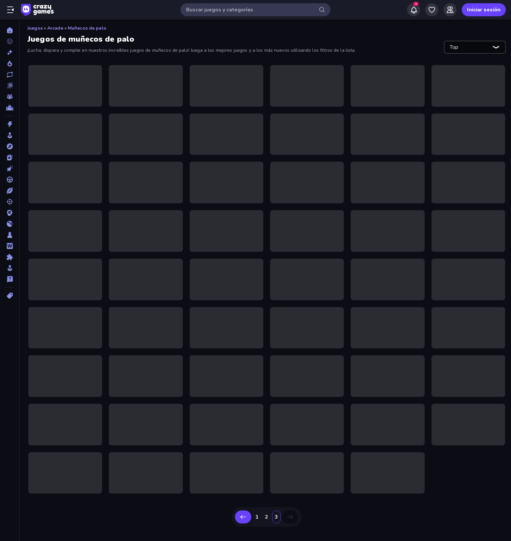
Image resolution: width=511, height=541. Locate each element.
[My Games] (431, 9)
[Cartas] (9, 157)
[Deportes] (9, 190)
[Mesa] (9, 234)
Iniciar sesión (484, 9)
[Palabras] (9, 245)
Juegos (35, 28)
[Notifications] (413, 9)
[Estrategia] (9, 212)
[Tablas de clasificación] (9, 107)
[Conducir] (9, 179)
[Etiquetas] (9, 295)
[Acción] (9, 124)
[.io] (9, 223)
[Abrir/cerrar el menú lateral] (10, 10)
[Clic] (9, 168)
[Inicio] (9, 30)
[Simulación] (9, 268)
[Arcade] (9, 135)
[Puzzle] (9, 257)
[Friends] (450, 9)
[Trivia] (9, 279)
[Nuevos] (9, 52)
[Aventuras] (9, 146)
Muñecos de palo (87, 28)
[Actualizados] (9, 74)
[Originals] (9, 85)
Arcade (55, 28)
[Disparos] (9, 201)
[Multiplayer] (9, 96)
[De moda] (9, 63)
